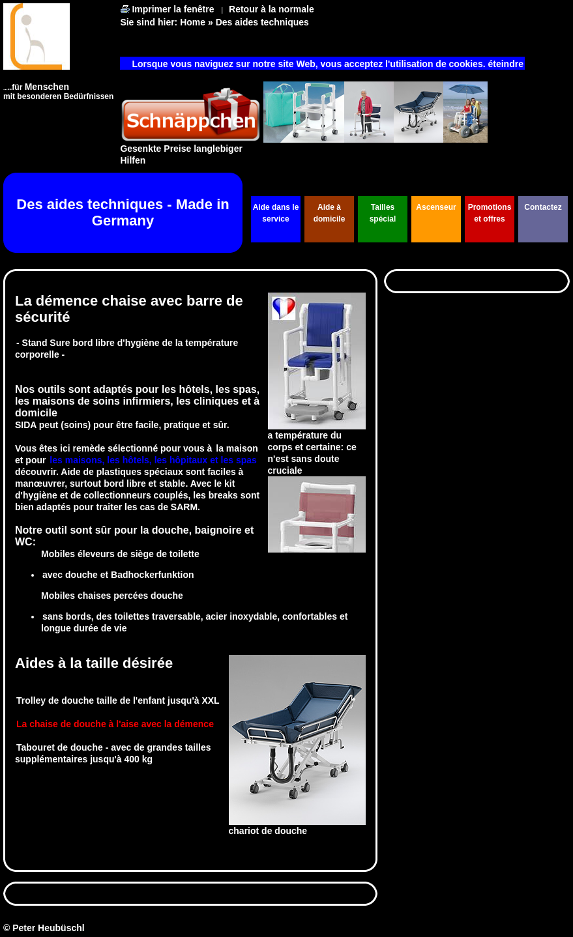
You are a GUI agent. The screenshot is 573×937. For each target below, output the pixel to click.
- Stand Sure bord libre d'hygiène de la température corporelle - (126, 349)
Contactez (542, 207)
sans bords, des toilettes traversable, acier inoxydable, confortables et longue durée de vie (194, 622)
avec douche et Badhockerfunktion (118, 574)
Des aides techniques (262, 22)
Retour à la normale (271, 9)
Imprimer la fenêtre (173, 9)
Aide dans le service (276, 213)
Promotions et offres (490, 213)
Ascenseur (436, 207)
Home (192, 22)
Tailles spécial (383, 213)
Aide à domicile (329, 213)
